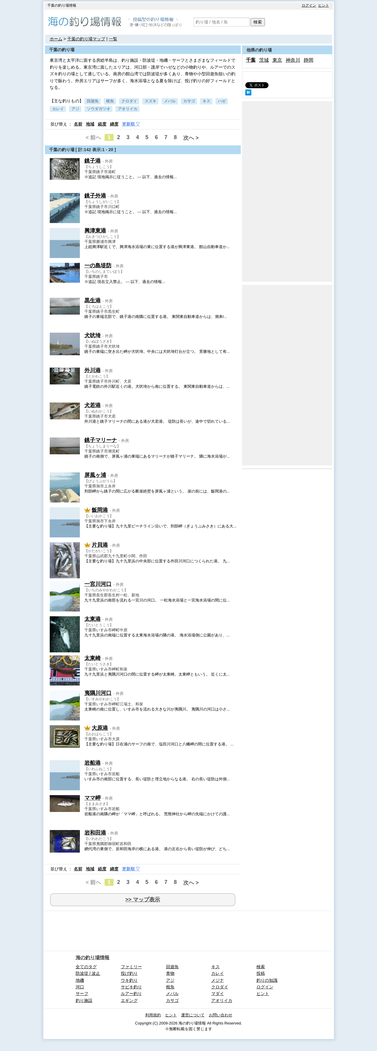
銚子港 (92, 161)
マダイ (217, 993)
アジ (75, 109)
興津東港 (95, 231)
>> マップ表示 (142, 900)
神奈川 (293, 60)
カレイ (58, 109)
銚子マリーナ (100, 440)
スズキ (150, 101)
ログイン (309, 5)
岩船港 (92, 763)
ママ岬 (92, 798)
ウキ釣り (129, 980)
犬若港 (92, 405)
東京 (277, 60)
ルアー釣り (131, 993)
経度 (102, 124)
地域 (90, 124)
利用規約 (153, 1015)
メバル (170, 101)
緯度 (114, 124)
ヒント (323, 5)
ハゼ (222, 101)
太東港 (92, 619)
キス (206, 101)
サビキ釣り (131, 986)
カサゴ (189, 101)
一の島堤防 (98, 266)
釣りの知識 (267, 980)
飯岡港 (100, 510)
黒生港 (92, 300)
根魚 (110, 101)
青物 (170, 973)
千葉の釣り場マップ (86, 38)
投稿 (260, 973)
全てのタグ (86, 966)
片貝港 (100, 545)
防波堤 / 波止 (88, 973)
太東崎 (92, 658)
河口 (80, 986)
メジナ (217, 980)
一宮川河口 (98, 584)
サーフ (82, 993)
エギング (129, 1000)
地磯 (80, 980)
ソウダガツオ (98, 109)
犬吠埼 (92, 335)
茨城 (264, 60)
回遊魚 (93, 101)
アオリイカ (127, 109)
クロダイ (129, 101)
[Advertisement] (287, 191)
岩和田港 (95, 833)
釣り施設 (84, 1000)
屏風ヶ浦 (95, 475)
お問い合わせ (220, 1015)
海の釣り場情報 (92, 957)
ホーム (56, 38)
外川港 (92, 370)
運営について (193, 1015)
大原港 (100, 728)
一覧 (113, 38)
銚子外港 (95, 196)
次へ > (191, 138)
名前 (78, 124)
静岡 (308, 60)
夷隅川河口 (98, 693)
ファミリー (131, 966)
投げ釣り (129, 973)
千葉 (251, 60)
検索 (257, 22)
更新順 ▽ (131, 124)
